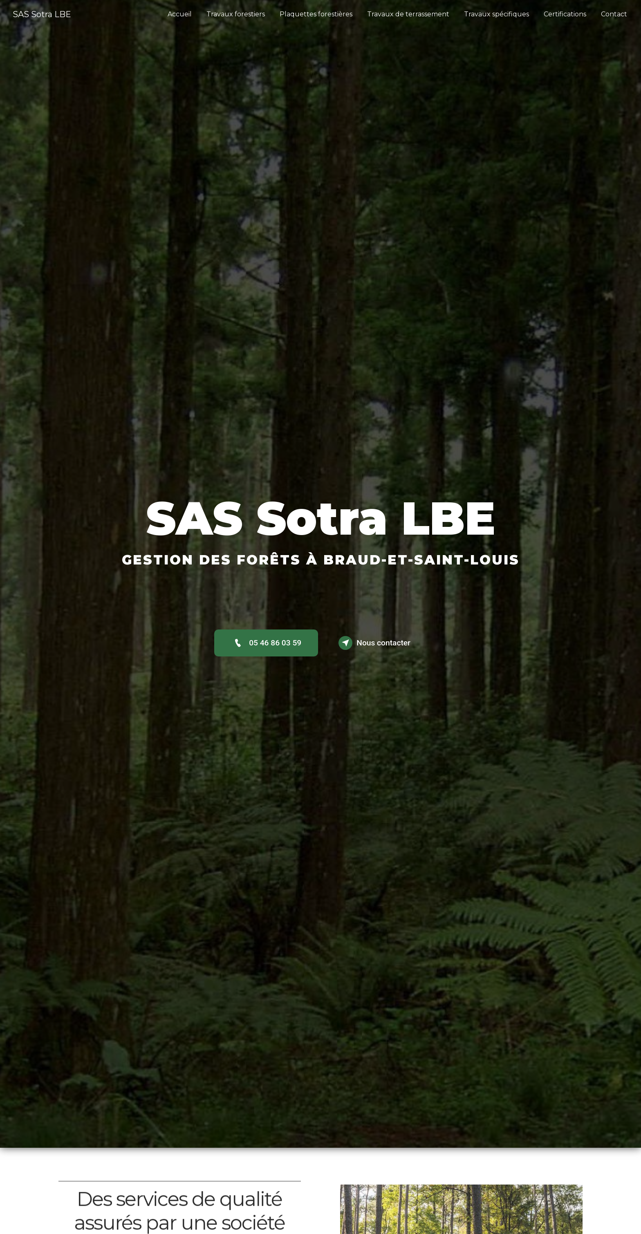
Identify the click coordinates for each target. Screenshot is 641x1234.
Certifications (565, 14)
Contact (614, 14)
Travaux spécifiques (496, 14)
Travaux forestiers (235, 14)
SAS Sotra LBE (42, 14)
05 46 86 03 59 (266, 643)
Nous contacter (374, 643)
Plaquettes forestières (316, 14)
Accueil (180, 14)
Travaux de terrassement (408, 14)
